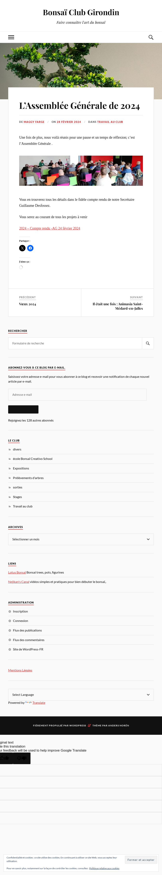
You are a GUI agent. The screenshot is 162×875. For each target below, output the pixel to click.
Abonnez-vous (23, 409)
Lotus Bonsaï (17, 572)
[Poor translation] (21, 758)
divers (17, 449)
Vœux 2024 (27, 304)
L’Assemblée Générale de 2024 (79, 105)
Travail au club (110, 121)
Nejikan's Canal (18, 582)
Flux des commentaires (28, 640)
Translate (35, 702)
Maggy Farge (34, 121)
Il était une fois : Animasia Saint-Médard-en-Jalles (118, 306)
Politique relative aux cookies (104, 868)
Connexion (20, 620)
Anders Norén (118, 725)
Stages (17, 497)
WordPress (77, 725)
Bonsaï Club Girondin (81, 12)
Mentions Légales (20, 670)
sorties (17, 487)
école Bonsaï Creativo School (32, 458)
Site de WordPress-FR (28, 649)
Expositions (21, 468)
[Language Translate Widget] (81, 695)
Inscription (20, 611)
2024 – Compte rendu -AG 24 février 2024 (49, 228)
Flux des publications (27, 630)
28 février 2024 (69, 121)
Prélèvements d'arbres (28, 478)
